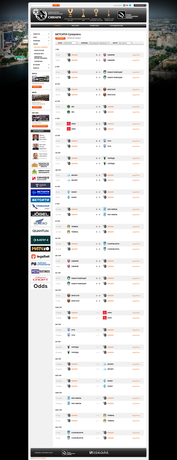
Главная (57, 25)
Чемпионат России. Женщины (40, 57)
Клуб (35, 37)
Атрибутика (94, 25)
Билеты (36, 68)
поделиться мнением (39, 126)
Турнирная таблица (74, 38)
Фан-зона (75, 25)
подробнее (36, 86)
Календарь (60, 38)
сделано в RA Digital (38, 458)
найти (55, 5)
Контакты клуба (139, 5)
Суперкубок (38, 61)
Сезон (35, 44)
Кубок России (39, 50)
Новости (36, 34)
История (36, 64)
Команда (36, 40)
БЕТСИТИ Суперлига (41, 47)
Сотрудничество (116, 25)
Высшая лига (39, 53)
